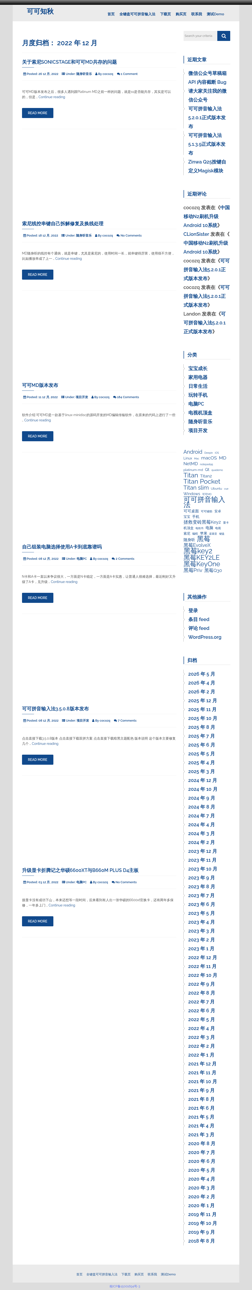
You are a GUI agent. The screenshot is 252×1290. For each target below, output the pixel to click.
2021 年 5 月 (201, 1117)
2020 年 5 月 (201, 1170)
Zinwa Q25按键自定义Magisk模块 (207, 166)
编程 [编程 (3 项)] (195, 533)
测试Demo (215, 14)
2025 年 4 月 (201, 762)
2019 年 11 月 (202, 1214)
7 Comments (127, 720)
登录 (193, 610)
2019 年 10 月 (202, 1223)
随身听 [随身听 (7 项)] (189, 540)
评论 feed (198, 628)
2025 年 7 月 (201, 736)
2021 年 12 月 (202, 1064)
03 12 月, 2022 (48, 882)
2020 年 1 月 (201, 1205)
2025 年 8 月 (201, 727)
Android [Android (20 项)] (193, 452)
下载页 (165, 14)
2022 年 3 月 (201, 1037)
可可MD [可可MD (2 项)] (207, 494)
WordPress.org (205, 637)
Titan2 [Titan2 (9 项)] (206, 476)
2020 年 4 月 (201, 1179)
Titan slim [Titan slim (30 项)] (196, 487)
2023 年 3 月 (201, 931)
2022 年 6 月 (201, 1010)
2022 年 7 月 (201, 1002)
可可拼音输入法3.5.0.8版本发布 (55, 709)
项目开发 (82, 397)
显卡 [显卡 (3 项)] (226, 522)
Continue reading (52, 97)
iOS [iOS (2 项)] (217, 452)
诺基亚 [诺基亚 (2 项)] (213, 533)
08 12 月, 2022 (49, 558)
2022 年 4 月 (201, 1028)
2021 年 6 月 (201, 1108)
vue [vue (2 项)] (226, 488)
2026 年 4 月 (201, 683)
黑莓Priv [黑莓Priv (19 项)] (193, 570)
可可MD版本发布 (40, 385)
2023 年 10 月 (203, 869)
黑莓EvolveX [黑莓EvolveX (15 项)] (197, 545)
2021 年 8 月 (201, 1099)
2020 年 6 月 (201, 1161)
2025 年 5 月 (201, 754)
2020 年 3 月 (201, 1188)
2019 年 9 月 (201, 1232)
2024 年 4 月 (201, 824)
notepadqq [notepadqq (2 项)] (206, 464)
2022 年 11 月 (202, 966)
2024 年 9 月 (201, 798)
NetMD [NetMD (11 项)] (191, 463)
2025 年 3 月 (201, 771)
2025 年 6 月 (201, 745)
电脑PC (82, 558)
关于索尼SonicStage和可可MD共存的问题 (69, 62)
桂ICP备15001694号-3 (126, 1286)
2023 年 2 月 (201, 940)
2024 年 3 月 (201, 833)
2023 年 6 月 (201, 904)
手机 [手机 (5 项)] (195, 517)
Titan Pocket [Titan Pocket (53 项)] (202, 481)
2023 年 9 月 (201, 878)
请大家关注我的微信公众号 (207, 95)
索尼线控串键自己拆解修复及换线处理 (62, 223)
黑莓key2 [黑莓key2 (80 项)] (198, 551)
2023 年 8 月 (201, 886)
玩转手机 (197, 395)
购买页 (181, 14)
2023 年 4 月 (201, 922)
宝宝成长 (197, 368)
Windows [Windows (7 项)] (192, 494)
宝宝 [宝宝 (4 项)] (187, 517)
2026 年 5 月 (201, 674)
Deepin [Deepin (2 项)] (208, 452)
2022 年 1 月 (201, 1055)
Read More (37, 113)
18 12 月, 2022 (48, 235)
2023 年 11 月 (202, 860)
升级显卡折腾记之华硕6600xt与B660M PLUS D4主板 (80, 870)
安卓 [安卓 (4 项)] (217, 511)
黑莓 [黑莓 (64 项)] (203, 539)
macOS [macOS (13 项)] (209, 458)
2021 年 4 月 (201, 1126)
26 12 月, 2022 (48, 74)
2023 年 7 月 (201, 895)
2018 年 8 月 (201, 1241)
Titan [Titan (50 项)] (191, 475)
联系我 (196, 14)
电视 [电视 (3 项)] (218, 528)
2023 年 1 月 (201, 948)
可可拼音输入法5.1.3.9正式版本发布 (207, 144)
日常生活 (197, 386)
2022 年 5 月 (201, 1019)
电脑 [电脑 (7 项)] (209, 528)
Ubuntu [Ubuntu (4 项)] (216, 488)
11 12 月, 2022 (48, 397)
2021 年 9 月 (201, 1090)
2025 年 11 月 (202, 709)
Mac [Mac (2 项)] (196, 458)
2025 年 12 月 (202, 700)
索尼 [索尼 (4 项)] (187, 533)
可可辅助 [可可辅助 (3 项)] (206, 511)
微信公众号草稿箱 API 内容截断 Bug (207, 77)
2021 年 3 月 (201, 1134)
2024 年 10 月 (203, 789)
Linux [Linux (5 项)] (188, 458)
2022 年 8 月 (201, 993)
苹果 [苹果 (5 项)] (203, 533)
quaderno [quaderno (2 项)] (217, 470)
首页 (111, 14)
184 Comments (128, 397)
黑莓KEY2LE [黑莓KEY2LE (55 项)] (202, 557)
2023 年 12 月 (202, 851)
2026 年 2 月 (201, 692)
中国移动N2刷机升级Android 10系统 (207, 216)
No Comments (131, 235)
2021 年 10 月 (202, 1081)
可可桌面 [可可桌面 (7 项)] (191, 511)
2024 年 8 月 (201, 807)
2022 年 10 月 (203, 975)
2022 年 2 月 (201, 1046)
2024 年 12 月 (202, 780)
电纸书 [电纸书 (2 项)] (199, 528)
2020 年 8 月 (201, 1143)
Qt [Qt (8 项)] (207, 469)
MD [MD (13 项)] (222, 458)
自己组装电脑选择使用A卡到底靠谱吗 (62, 547)
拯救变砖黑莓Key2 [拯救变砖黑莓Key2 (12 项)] (202, 522)
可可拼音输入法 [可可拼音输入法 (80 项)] (204, 502)
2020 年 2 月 (201, 1196)
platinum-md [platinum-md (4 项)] (193, 470)
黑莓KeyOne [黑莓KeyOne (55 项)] (202, 563)
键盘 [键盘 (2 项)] (221, 533)
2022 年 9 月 (201, 984)
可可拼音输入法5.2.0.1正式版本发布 (207, 117)
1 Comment (129, 74)
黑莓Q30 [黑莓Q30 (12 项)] (213, 570)
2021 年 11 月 (202, 1072)
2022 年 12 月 (202, 957)
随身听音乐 (84, 74)
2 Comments (125, 558)
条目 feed (198, 619)
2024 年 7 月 (201, 816)
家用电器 (197, 377)
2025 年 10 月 (203, 718)
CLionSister (196, 234)
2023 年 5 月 (201, 913)
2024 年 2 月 (201, 842)
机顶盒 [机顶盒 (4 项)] (189, 528)
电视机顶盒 (200, 413)
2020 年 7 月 (201, 1152)
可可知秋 (40, 11)
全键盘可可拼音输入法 (137, 14)
